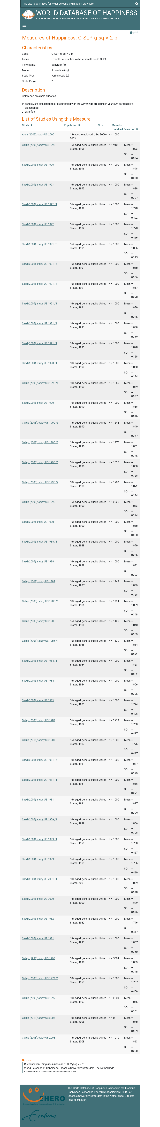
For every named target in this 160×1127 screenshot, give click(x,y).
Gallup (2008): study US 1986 (38, 621)
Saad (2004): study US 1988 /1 (39, 541)
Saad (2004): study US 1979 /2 (39, 819)
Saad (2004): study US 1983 (38, 700)
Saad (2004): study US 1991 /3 (39, 303)
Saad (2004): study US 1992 (38, 224)
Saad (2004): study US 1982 (38, 918)
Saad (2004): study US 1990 (38, 402)
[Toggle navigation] (24, 25)
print (134, 32)
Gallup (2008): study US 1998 (38, 145)
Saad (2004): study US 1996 (38, 164)
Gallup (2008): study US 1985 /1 (40, 640)
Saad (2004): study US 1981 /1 (39, 779)
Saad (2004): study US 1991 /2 (39, 323)
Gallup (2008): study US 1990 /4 (40, 383)
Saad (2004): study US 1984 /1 (39, 660)
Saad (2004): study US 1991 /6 (39, 244)
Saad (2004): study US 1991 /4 (39, 283)
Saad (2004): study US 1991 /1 (39, 343)
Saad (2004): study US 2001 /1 (39, 879)
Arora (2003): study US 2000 (38, 134)
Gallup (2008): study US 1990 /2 (40, 482)
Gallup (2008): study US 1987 (38, 581)
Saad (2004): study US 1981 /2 (39, 760)
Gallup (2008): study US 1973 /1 (40, 978)
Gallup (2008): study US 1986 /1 (40, 601)
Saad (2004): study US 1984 (38, 680)
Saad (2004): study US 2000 (38, 898)
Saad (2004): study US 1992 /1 (39, 204)
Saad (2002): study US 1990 (38, 521)
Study (27, 125)
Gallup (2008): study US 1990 (38, 502)
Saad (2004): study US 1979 (38, 859)
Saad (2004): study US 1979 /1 (39, 839)
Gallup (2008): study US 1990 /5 (40, 422)
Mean (117, 125)
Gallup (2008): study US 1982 (38, 720)
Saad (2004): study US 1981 (38, 799)
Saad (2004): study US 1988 (38, 561)
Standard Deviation (125, 129)
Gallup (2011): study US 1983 (38, 740)
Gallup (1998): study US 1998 (38, 958)
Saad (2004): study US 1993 (38, 184)
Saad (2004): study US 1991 (38, 938)
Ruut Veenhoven (77, 1099)
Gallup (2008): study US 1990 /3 (40, 442)
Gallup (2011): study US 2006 (38, 1017)
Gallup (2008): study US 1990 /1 (40, 462)
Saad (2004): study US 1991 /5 (39, 263)
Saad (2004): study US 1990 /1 (39, 363)
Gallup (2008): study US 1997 (38, 998)
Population (72, 125)
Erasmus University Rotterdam (85, 1095)
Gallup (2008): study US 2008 (38, 1037)
